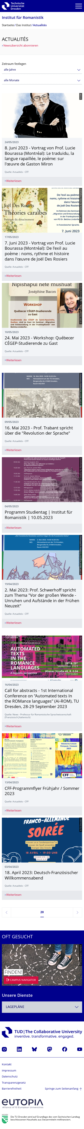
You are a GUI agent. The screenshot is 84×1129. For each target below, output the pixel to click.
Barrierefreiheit (11, 1089)
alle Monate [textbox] (11, 80)
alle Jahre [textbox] (10, 70)
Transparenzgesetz (14, 1083)
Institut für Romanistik (22, 18)
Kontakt (6, 1064)
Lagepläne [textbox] (15, 1007)
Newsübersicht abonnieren (20, 45)
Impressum (9, 1071)
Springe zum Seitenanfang (61, 1089)
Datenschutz (10, 1077)
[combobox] (42, 70)
